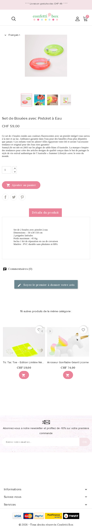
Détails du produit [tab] (45, 212)
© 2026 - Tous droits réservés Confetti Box (46, 524)
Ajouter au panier (21, 185)
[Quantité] (6, 170)
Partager (5, 197)
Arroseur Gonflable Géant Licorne (68, 362)
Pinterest (22, 197)
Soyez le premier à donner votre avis (46, 285)
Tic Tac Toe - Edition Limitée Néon (24, 362)
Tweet (13, 197)
